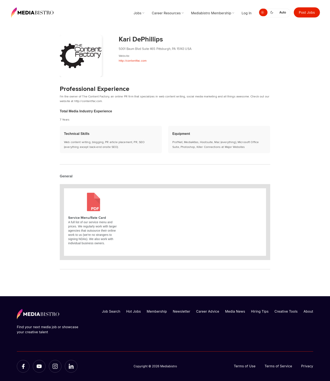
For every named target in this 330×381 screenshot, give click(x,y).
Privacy (307, 366)
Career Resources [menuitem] (166, 13)
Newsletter (181, 311)
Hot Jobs (133, 311)
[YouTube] (39, 366)
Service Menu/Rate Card (87, 217)
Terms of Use (244, 366)
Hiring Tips (260, 311)
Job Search (111, 311)
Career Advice (207, 311)
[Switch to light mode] (263, 12)
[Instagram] (55, 366)
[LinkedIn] (71, 366)
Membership (157, 311)
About (308, 311)
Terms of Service (278, 366)
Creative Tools (286, 311)
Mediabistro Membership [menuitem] (211, 13)
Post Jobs (307, 12)
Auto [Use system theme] (282, 12)
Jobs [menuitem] (138, 13)
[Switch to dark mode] (272, 12)
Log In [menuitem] (247, 13)
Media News (235, 311)
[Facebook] (23, 366)
